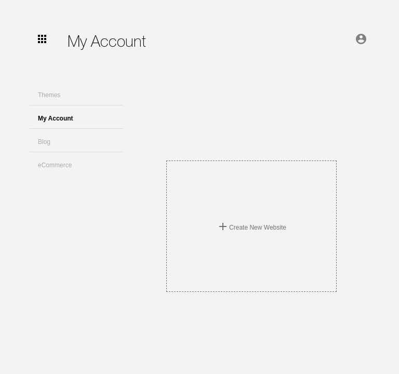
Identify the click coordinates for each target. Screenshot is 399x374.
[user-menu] (42, 38)
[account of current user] (361, 38)
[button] (76, 93)
